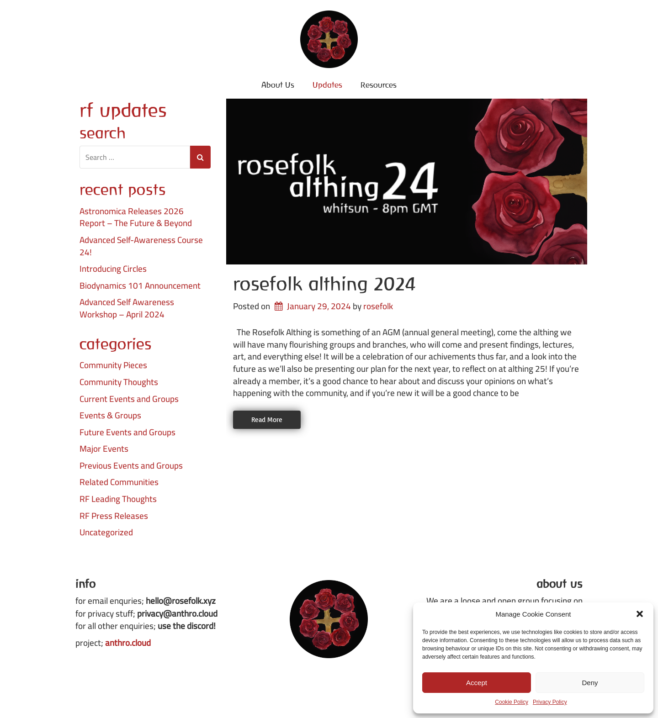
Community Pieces (113, 365)
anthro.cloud (128, 642)
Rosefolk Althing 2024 (324, 284)
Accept (476, 682)
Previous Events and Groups (131, 465)
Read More (266, 419)
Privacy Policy (550, 702)
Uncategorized (106, 532)
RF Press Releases (114, 516)
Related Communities (119, 482)
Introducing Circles (113, 269)
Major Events (104, 449)
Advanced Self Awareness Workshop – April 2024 (127, 308)
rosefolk (378, 306)
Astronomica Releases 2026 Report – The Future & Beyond (136, 217)
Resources (379, 85)
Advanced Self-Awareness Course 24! (141, 246)
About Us (277, 85)
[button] (639, 613)
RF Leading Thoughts (118, 499)
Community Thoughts (119, 382)
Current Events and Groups (129, 399)
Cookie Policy (511, 702)
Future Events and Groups (127, 432)
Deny (590, 682)
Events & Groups (110, 415)
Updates (327, 85)
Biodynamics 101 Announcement (140, 286)
